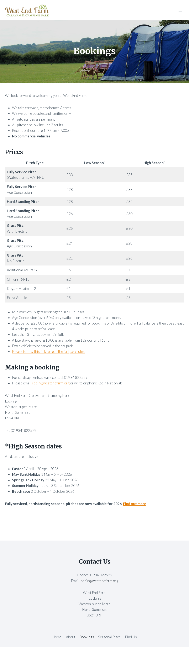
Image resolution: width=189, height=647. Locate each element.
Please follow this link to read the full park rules (48, 351)
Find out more (134, 503)
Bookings (86, 637)
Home (57, 637)
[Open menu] (180, 10)
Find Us (131, 637)
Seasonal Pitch (109, 637)
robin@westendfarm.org (51, 383)
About (70, 637)
